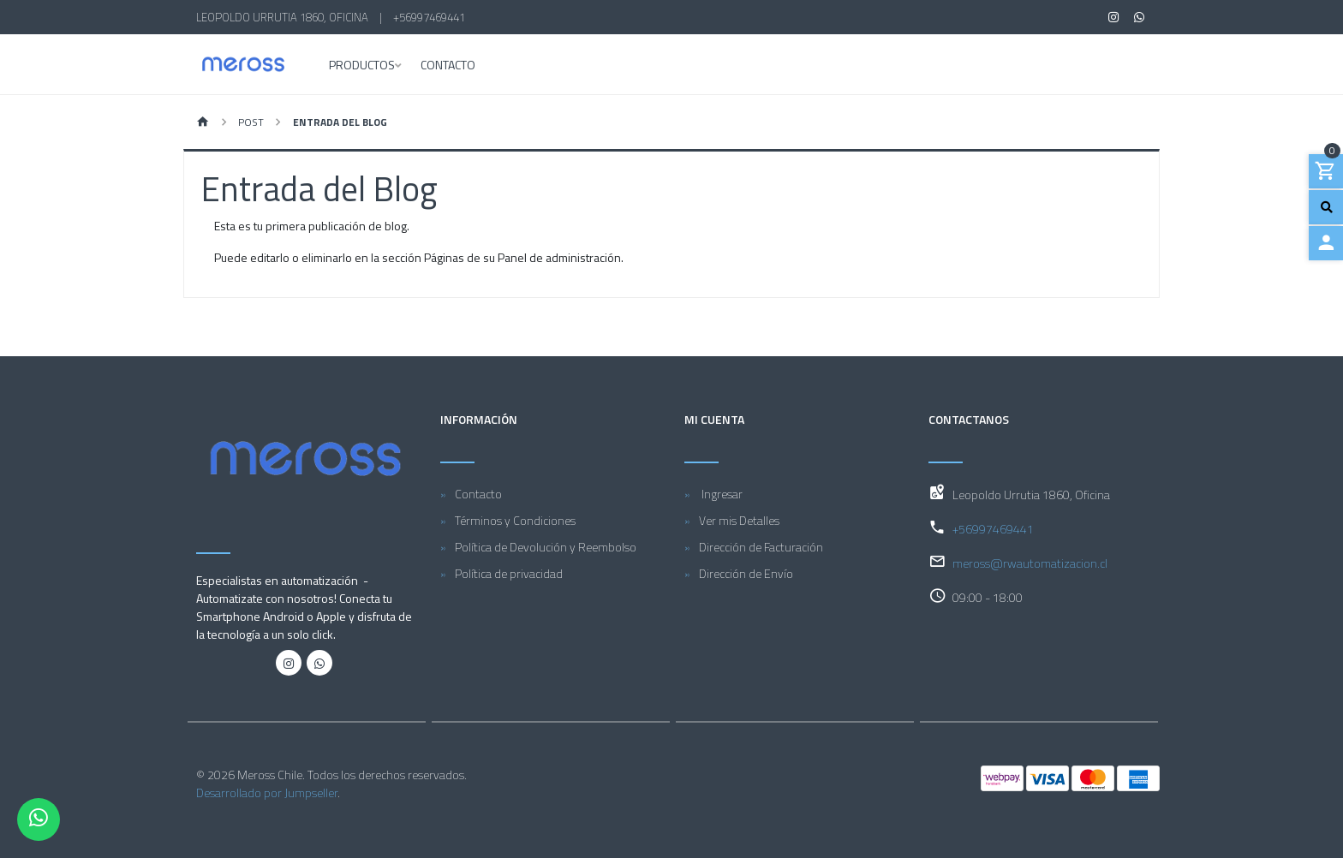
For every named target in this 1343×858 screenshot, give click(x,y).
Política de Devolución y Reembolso (545, 547)
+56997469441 (429, 17)
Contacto (448, 66)
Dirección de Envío (746, 573)
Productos (362, 66)
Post (251, 122)
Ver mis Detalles (739, 520)
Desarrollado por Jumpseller (266, 792)
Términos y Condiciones (515, 520)
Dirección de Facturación (761, 547)
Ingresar (721, 494)
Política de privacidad (509, 573)
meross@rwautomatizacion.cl (1029, 563)
